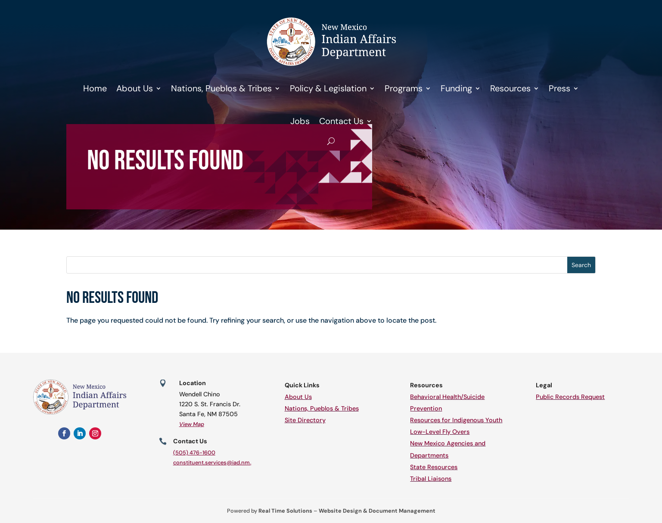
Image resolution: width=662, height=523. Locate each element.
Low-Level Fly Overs (439, 432)
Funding (456, 88)
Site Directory (305, 420)
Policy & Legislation (328, 88)
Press (559, 88)
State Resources (433, 467)
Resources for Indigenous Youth (456, 420)
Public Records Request (570, 397)
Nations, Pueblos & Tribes (221, 88)
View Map (191, 424)
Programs (404, 88)
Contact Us (341, 121)
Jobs (300, 121)
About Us (134, 88)
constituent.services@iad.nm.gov (217, 462)
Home (95, 88)
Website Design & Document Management (377, 510)
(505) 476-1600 (194, 452)
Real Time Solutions (285, 510)
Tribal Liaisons (430, 479)
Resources (510, 88)
